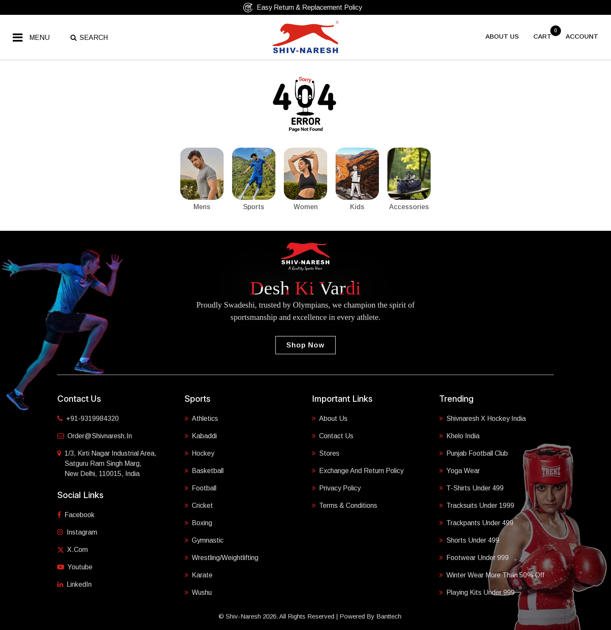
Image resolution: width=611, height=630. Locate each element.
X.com (72, 549)
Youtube (74, 567)
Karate (199, 575)
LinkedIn (74, 584)
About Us (330, 418)
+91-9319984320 (88, 418)
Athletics (201, 418)
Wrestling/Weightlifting (221, 557)
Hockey (199, 453)
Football (200, 488)
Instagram (77, 532)
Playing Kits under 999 (477, 592)
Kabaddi (201, 436)
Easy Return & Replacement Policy (302, 7)
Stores (325, 453)
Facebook (76, 514)
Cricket (199, 505)
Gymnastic (204, 540)
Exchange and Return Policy (358, 470)
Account (582, 36)
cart (543, 36)
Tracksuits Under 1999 (476, 505)
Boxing (198, 522)
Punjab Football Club (473, 453)
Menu (39, 37)
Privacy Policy (336, 488)
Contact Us (332, 436)
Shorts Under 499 (469, 540)
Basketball (204, 470)
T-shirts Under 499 (471, 488)
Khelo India (459, 436)
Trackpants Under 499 (476, 522)
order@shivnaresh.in (94, 436)
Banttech (388, 616)
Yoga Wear (459, 470)
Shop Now (305, 345)
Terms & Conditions (344, 505)
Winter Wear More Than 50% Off (491, 575)
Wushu (198, 592)
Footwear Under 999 (474, 557)
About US (502, 36)
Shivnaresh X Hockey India (482, 418)
